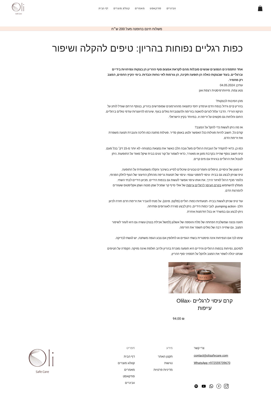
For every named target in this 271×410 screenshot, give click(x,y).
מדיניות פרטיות (163, 369)
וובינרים (130, 382)
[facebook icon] (218, 386)
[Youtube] (203, 386)
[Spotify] (196, 386)
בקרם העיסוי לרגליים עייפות (203, 185)
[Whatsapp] (211, 386)
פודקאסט (129, 376)
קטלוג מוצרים (126, 363)
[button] (260, 8)
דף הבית (129, 356)
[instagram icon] (226, 386)
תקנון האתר (165, 356)
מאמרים (129, 369)
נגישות (168, 363)
